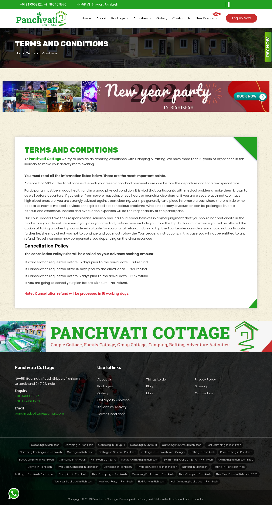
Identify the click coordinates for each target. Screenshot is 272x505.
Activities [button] (141, 16)
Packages (105, 383)
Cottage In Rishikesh (113, 397)
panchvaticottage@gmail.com (39, 410)
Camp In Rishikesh (40, 463)
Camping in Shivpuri (111, 441)
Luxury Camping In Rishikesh (140, 456)
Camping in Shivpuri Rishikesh (181, 441)
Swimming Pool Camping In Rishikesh (188, 456)
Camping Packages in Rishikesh (41, 449)
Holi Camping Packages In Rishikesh (194, 478)
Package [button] (118, 16)
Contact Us (181, 16)
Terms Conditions (111, 410)
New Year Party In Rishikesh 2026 (237, 471)
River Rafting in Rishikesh (236, 449)
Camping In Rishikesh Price (235, 456)
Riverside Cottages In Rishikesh (157, 463)
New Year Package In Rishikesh (74, 478)
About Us (104, 376)
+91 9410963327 (31, 4)
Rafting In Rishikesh (195, 463)
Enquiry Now (241, 16)
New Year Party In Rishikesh (116, 478)
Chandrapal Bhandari (189, 496)
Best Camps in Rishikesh (195, 471)
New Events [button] (205, 16)
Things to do (156, 376)
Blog (149, 383)
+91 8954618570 (56, 4)
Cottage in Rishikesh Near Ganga (163, 449)
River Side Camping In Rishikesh (78, 463)
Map (149, 390)
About (101, 16)
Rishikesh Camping (103, 456)
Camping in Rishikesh (45, 441)
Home (86, 16)
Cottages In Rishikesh (118, 463)
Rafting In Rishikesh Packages (34, 471)
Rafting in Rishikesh (202, 449)
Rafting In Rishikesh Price (229, 463)
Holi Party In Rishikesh (152, 478)
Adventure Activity (111, 404)
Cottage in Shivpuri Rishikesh (117, 449)
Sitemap (201, 383)
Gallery (161, 16)
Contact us (204, 390)
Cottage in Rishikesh (80, 449)
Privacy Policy (205, 376)
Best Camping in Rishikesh (224, 441)
